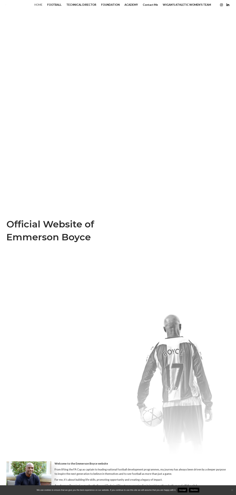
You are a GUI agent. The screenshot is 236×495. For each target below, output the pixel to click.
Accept (182, 490)
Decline (194, 490)
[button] (220, 10)
